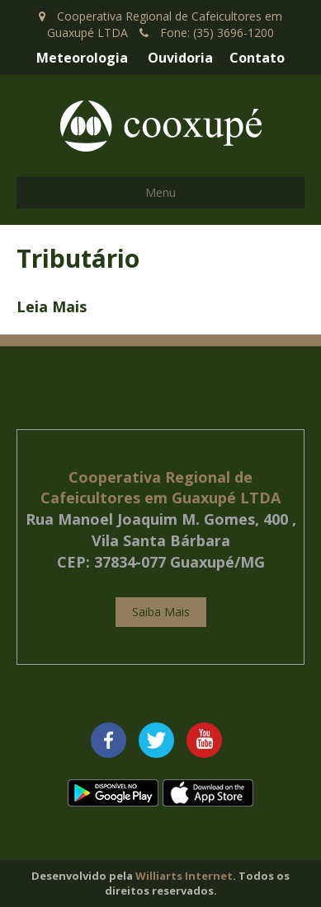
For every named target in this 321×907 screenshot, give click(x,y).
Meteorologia (82, 58)
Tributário (78, 258)
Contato (257, 58)
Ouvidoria (180, 58)
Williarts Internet (184, 875)
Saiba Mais (161, 611)
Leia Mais (52, 306)
